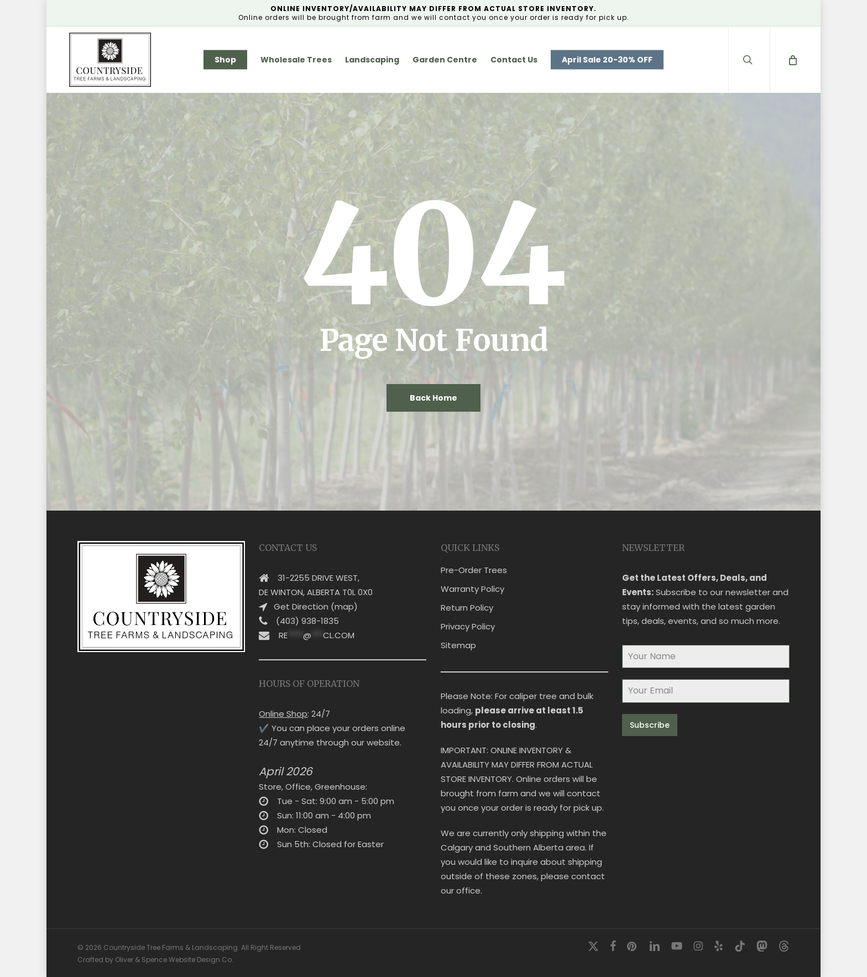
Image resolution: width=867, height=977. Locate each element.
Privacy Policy (468, 626)
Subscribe (650, 725)
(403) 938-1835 (307, 621)
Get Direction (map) (316, 606)
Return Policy (467, 607)
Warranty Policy (472, 589)
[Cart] (792, 60)
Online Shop (283, 713)
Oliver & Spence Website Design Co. (174, 959)
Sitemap (458, 645)
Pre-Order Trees (474, 570)
